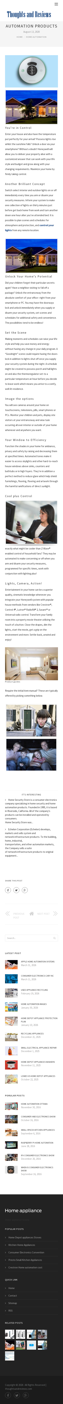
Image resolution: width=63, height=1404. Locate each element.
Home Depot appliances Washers (38, 1062)
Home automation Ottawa (34, 1104)
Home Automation (36, 37)
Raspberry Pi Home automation (37, 1142)
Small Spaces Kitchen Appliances (38, 1130)
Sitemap (12, 1303)
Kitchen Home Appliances (21, 1245)
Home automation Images (34, 1004)
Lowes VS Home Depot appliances (38, 1076)
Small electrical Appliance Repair (39, 1047)
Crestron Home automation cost (25, 1267)
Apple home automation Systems (37, 961)
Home (20, 37)
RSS (10, 1310)
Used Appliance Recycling (34, 990)
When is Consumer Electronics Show (37, 1169)
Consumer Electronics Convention (26, 1252)
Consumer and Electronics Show (38, 1116)
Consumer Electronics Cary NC (37, 975)
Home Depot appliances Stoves (24, 1237)
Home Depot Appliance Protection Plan (39, 1020)
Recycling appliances (32, 1033)
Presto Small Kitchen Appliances (25, 1260)
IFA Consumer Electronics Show (37, 1155)
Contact (12, 1295)
